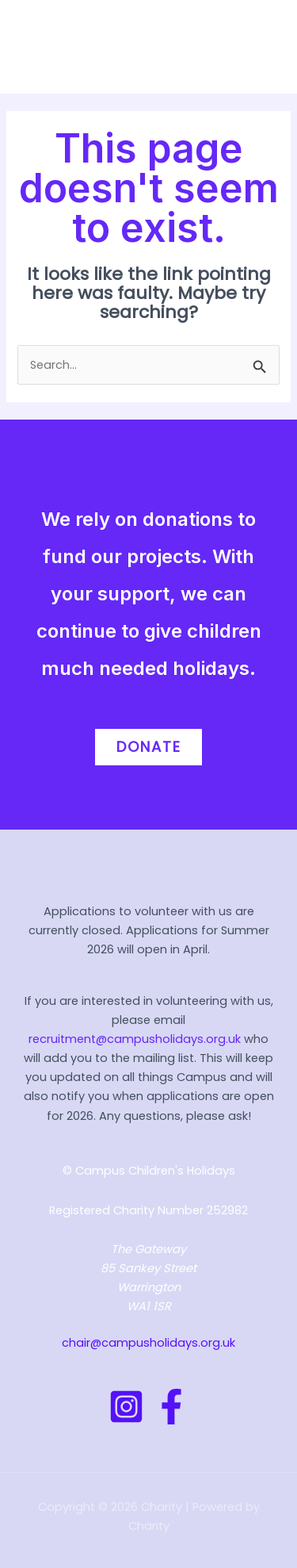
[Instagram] (126, 1406)
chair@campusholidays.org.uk (148, 1343)
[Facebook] (171, 1406)
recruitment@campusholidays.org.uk (135, 1039)
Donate (148, 747)
